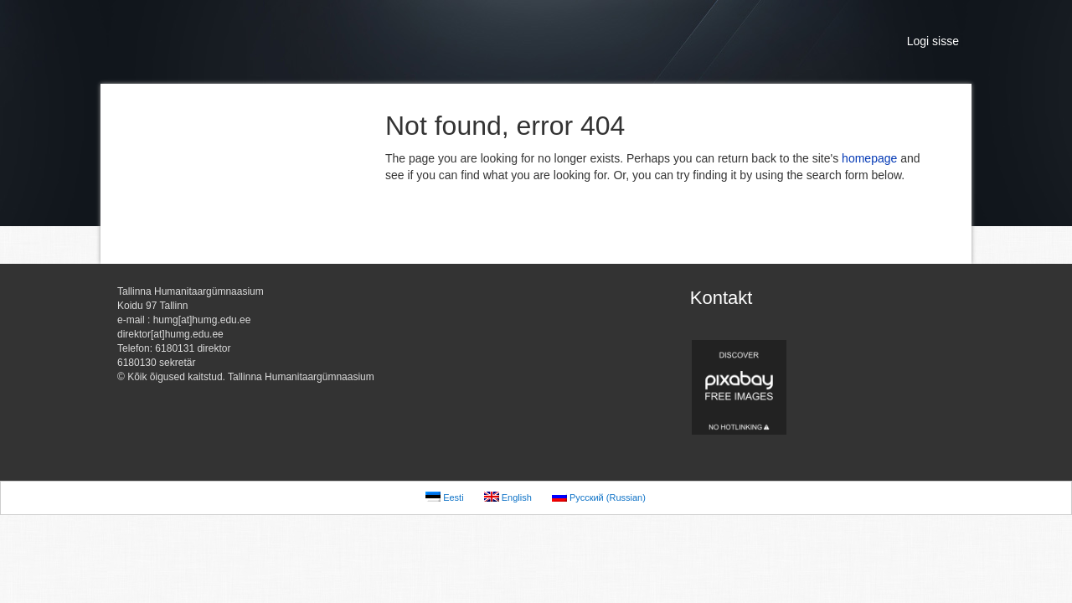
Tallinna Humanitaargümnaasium (268, 42)
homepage (869, 158)
